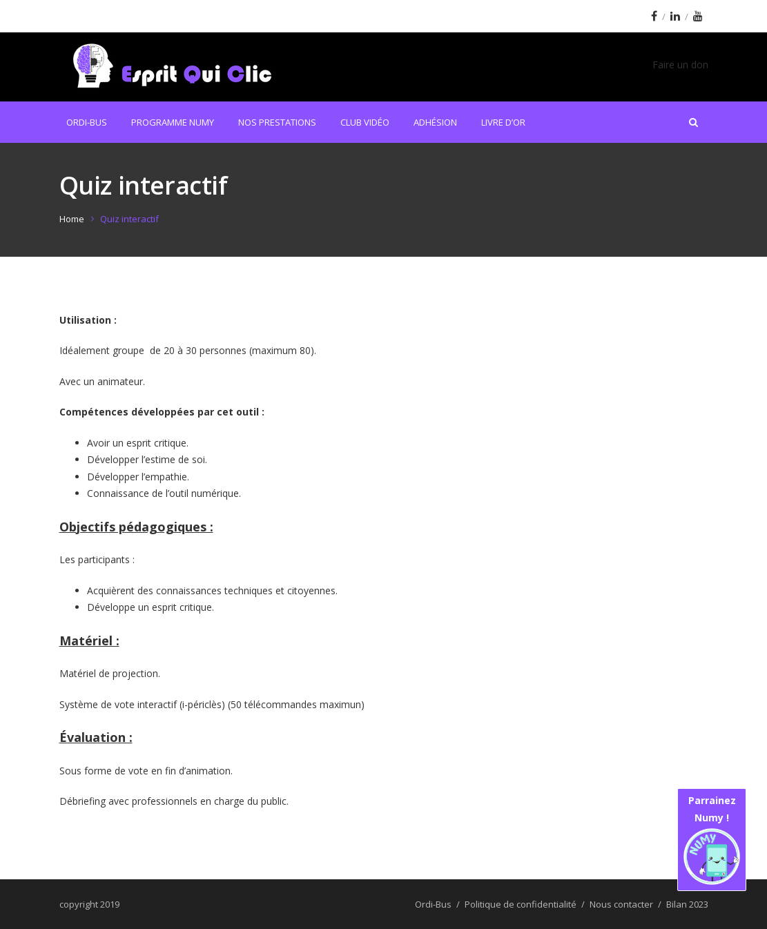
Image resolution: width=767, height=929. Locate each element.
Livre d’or (503, 122)
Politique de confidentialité (520, 904)
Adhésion (435, 122)
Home (71, 219)
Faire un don (680, 64)
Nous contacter (621, 904)
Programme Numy (172, 122)
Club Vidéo (364, 122)
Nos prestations (277, 122)
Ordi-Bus (86, 122)
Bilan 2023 (687, 904)
